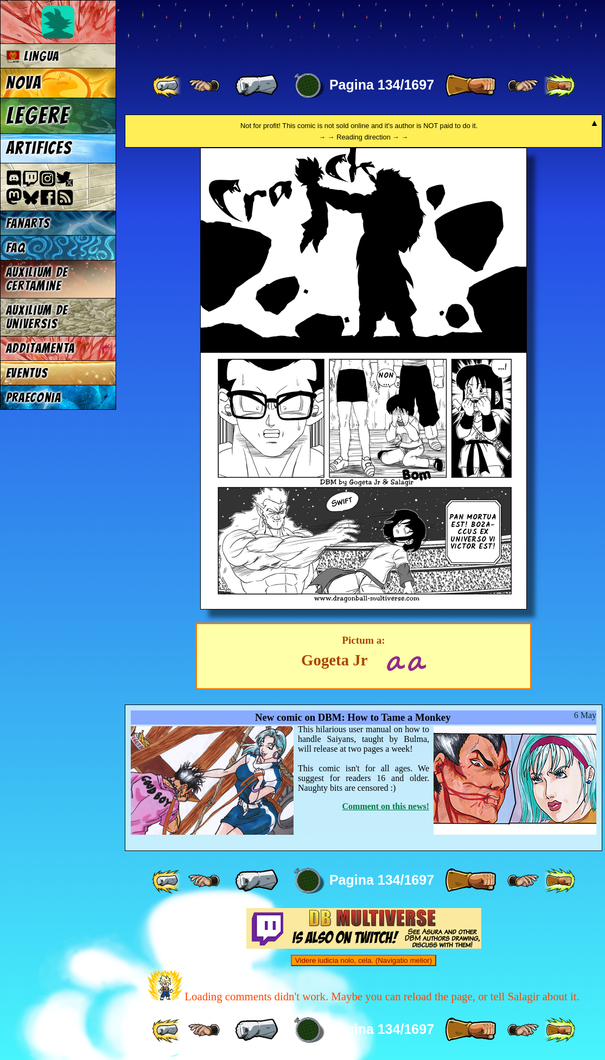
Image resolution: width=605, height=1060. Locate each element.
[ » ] (470, 86)
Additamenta (40, 348)
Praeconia (33, 397)
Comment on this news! (385, 806)
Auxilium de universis (37, 317)
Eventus (27, 373)
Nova (24, 83)
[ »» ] (559, 85)
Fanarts (28, 223)
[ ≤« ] (204, 85)
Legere (37, 115)
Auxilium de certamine (37, 279)
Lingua (33, 56)
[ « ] (256, 86)
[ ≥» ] (523, 85)
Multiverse (283, 31)
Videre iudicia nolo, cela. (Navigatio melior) (363, 960)
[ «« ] (167, 85)
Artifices (39, 148)
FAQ (16, 248)
